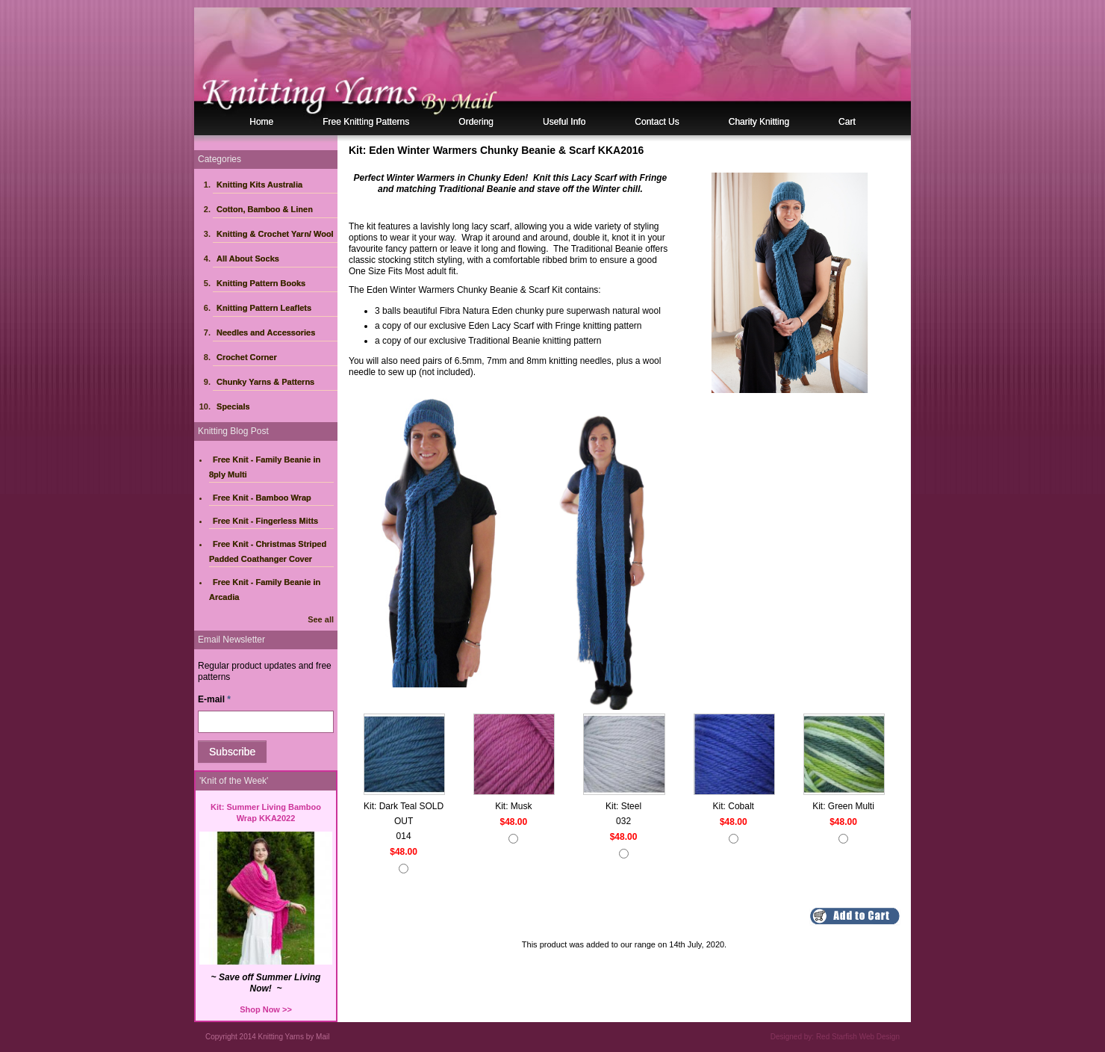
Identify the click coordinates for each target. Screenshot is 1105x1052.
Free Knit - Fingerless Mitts (265, 520)
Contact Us (657, 122)
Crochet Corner (247, 357)
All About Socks (248, 258)
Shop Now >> (266, 1009)
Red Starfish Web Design (858, 1037)
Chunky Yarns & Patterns (265, 381)
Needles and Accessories (266, 332)
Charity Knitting (759, 122)
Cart (847, 122)
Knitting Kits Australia (259, 184)
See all (321, 619)
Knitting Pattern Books (261, 283)
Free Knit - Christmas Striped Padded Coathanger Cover (267, 551)
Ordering (476, 122)
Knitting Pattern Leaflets (264, 307)
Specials (233, 406)
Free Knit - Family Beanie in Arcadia (264, 589)
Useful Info (564, 122)
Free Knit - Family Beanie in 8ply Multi (264, 467)
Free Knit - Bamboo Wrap (262, 497)
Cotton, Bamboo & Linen (265, 209)
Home (261, 122)
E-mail (214, 699)
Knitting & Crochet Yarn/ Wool (275, 233)
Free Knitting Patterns (366, 122)
